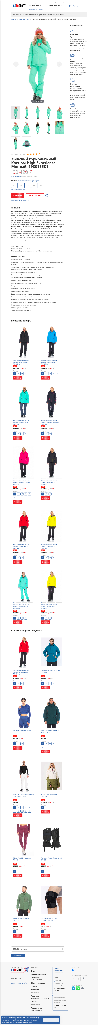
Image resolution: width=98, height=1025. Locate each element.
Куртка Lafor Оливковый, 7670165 (49, 795)
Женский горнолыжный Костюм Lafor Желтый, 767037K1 (49, 546)
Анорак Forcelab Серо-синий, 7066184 (50, 671)
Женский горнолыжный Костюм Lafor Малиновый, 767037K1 (22, 482)
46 (28, 185)
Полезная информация (36, 978)
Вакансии (35, 989)
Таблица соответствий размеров (28, 181)
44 (21, 185)
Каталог (34, 968)
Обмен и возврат (38, 983)
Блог (33, 971)
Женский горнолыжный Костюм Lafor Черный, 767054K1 (49, 482)
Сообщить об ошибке (19, 983)
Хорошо (51, 1020)
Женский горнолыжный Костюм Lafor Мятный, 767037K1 (21, 422)
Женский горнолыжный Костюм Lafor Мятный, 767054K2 (21, 606)
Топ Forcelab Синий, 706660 (22, 730)
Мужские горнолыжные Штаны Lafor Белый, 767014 (23, 795)
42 (14, 185)
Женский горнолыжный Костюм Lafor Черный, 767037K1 (21, 362)
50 (41, 185)
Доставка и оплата (38, 974)
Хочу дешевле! (16, 176)
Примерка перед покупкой (20, 200)
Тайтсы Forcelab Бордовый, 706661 (22, 859)
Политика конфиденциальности (40, 997)
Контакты (35, 993)
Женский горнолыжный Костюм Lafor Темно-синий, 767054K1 (50, 422)
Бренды (34, 986)
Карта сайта (36, 1005)
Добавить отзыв (18, 955)
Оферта (34, 1001)
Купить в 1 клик (34, 195)
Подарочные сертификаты (36, 1009)
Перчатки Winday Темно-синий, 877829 (51, 859)
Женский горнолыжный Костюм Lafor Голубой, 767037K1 (49, 362)
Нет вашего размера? (18, 189)
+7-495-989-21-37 (36, 5)
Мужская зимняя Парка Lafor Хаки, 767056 (50, 731)
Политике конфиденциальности (21, 1020)
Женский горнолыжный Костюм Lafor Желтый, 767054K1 (49, 606)
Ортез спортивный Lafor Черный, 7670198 (49, 919)
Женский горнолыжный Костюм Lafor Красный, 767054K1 (21, 546)
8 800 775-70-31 (56, 5)
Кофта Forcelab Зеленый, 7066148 (21, 919)
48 (34, 185)
